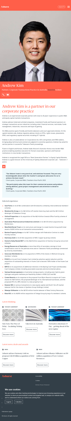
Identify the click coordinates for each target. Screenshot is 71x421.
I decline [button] (19, 402)
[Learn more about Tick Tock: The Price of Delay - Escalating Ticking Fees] (13, 321)
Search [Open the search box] (62, 7)
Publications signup (7, 411)
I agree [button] (8, 402)
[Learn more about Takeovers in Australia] (36, 318)
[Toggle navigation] (68, 6)
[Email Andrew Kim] (7, 94)
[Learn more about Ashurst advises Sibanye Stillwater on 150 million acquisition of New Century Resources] (53, 358)
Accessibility (39, 376)
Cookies (38, 380)
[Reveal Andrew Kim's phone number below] (3, 94)
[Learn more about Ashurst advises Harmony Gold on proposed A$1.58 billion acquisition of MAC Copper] (18, 358)
